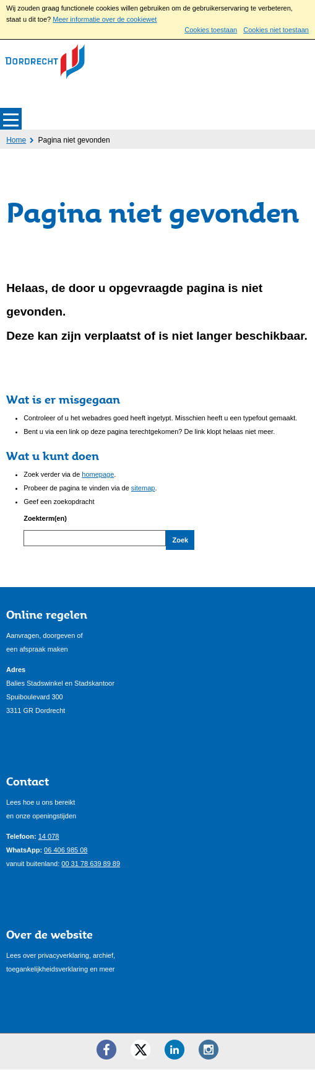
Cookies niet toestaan (276, 29)
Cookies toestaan (210, 29)
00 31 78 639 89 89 (90, 870)
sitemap (143, 488)
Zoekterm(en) (45, 518)
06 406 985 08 (65, 856)
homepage (98, 474)
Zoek (180, 540)
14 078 (48, 842)
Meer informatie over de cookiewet (105, 19)
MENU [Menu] (11, 119)
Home (16, 140)
